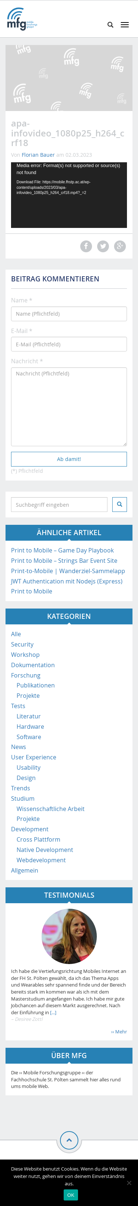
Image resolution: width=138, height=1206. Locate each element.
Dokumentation (33, 665)
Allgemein (24, 870)
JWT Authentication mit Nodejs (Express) (67, 581)
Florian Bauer (38, 154)
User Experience (33, 757)
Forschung (25, 675)
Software (29, 737)
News (18, 747)
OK (70, 1195)
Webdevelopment (41, 860)
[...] (52, 1012)
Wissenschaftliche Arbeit (51, 809)
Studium (23, 798)
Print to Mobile (31, 591)
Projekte (28, 696)
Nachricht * (27, 361)
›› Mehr (119, 1031)
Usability (28, 767)
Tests (18, 706)
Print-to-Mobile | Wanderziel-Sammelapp (68, 571)
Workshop (25, 655)
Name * (21, 300)
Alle (16, 634)
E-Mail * (21, 331)
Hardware (30, 726)
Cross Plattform (38, 839)
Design (26, 778)
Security (22, 644)
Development (30, 829)
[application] (69, 195)
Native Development (45, 850)
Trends (20, 788)
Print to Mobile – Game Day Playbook (62, 550)
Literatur (29, 716)
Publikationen (36, 685)
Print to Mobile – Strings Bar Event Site (64, 561)
